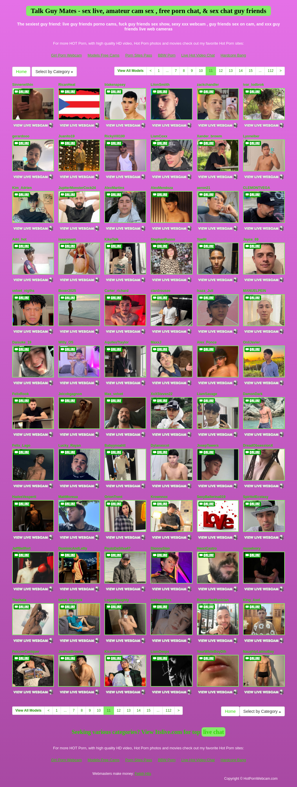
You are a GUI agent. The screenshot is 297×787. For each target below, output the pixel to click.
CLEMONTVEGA (256, 188)
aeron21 (203, 188)
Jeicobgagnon (70, 394)
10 (201, 71)
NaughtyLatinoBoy (258, 652)
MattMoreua (68, 497)
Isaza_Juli (205, 291)
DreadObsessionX (258, 446)
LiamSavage (207, 394)
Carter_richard (116, 291)
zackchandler (208, 85)
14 (240, 71)
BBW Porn (166, 55)
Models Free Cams (103, 55)
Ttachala (19, 600)
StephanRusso (163, 239)
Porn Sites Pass (138, 55)
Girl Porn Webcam (66, 55)
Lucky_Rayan (69, 446)
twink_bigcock (70, 600)
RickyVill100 (114, 136)
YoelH (202, 239)
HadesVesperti (24, 497)
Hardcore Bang (233, 55)
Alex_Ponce (207, 342)
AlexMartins (114, 188)
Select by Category (54, 71)
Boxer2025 (67, 291)
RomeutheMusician (213, 600)
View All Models (130, 71)
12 (221, 71)
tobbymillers (161, 600)
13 (231, 71)
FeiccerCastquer (25, 652)
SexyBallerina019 (211, 497)
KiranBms (112, 652)
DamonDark (252, 394)
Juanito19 (66, 136)
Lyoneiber (251, 136)
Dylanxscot (160, 446)
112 (271, 71)
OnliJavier (251, 342)
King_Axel (251, 600)
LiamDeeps (160, 652)
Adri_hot (19, 239)
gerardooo (20, 136)
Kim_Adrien (22, 188)
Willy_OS (65, 342)
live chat (213, 732)
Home (21, 71)
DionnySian (160, 548)
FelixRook (20, 394)
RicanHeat (66, 85)
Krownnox (159, 497)
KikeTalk (111, 239)
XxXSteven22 (161, 394)
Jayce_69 (250, 239)
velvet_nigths (23, 291)
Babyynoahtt (115, 446)
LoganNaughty (116, 600)
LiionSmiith (160, 85)
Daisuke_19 (21, 342)
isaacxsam (67, 239)
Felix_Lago (21, 446)
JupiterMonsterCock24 (77, 188)
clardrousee (160, 291)
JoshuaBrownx (70, 652)
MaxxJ (156, 342)
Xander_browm (209, 136)
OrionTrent (113, 497)
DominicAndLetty (72, 548)
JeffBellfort (21, 548)
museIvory (251, 548)
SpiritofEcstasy (255, 497)
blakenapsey (114, 85)
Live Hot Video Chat (198, 55)
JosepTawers (208, 446)
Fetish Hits (143, 774)
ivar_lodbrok (253, 85)
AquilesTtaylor (116, 342)
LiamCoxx (159, 136)
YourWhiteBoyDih (211, 652)
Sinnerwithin (22, 85)
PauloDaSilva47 (117, 548)
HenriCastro (207, 548)
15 (251, 71)
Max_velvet (113, 394)
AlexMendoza (162, 188)
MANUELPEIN (254, 291)
